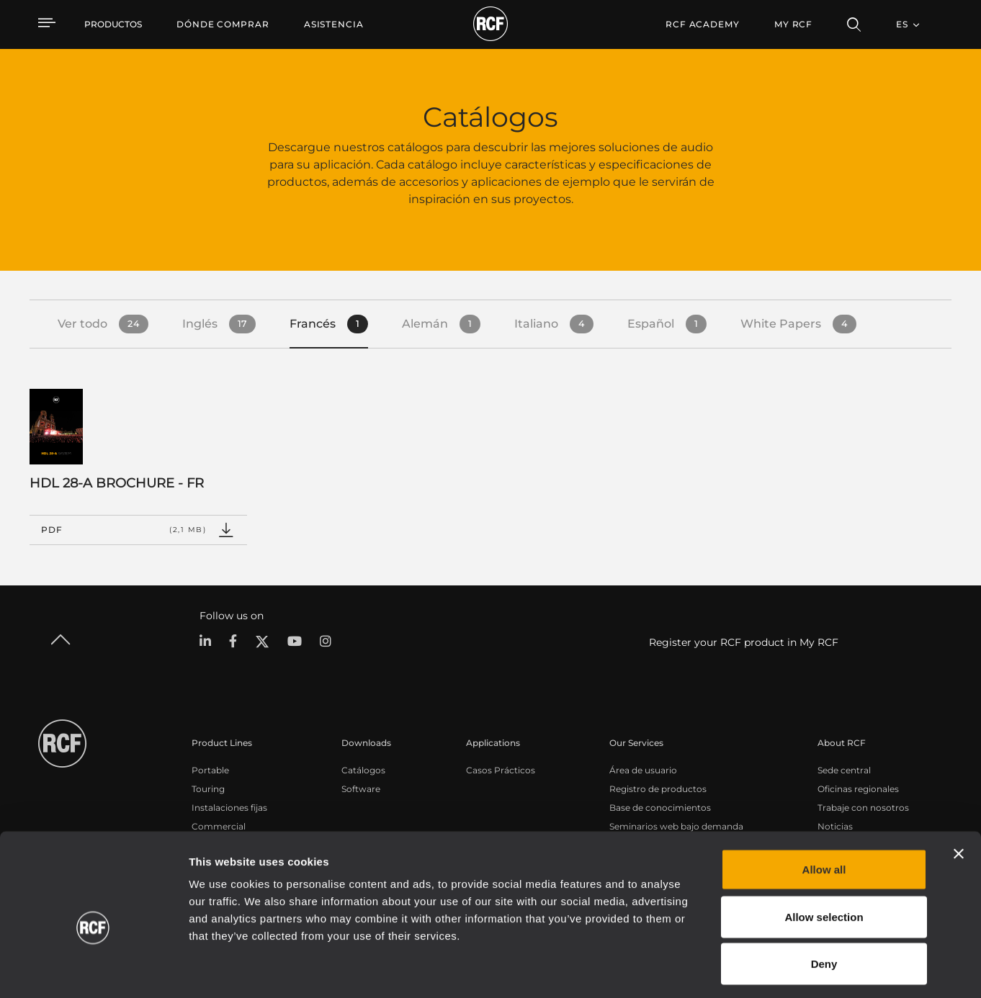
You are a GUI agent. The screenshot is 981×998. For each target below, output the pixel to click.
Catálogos (363, 770)
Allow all (824, 809)
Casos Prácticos (500, 770)
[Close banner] (959, 793)
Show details (740, 969)
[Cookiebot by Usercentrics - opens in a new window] (93, 970)
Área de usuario (643, 770)
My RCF (793, 24)
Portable (210, 770)
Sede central (844, 770)
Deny (824, 903)
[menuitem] (223, 24)
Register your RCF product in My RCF (743, 642)
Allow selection (823, 856)
